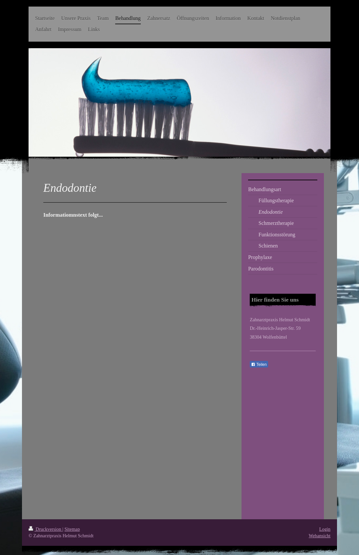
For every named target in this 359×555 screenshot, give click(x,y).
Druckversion (45, 529)
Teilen (258, 364)
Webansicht (319, 535)
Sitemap (72, 529)
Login (324, 529)
